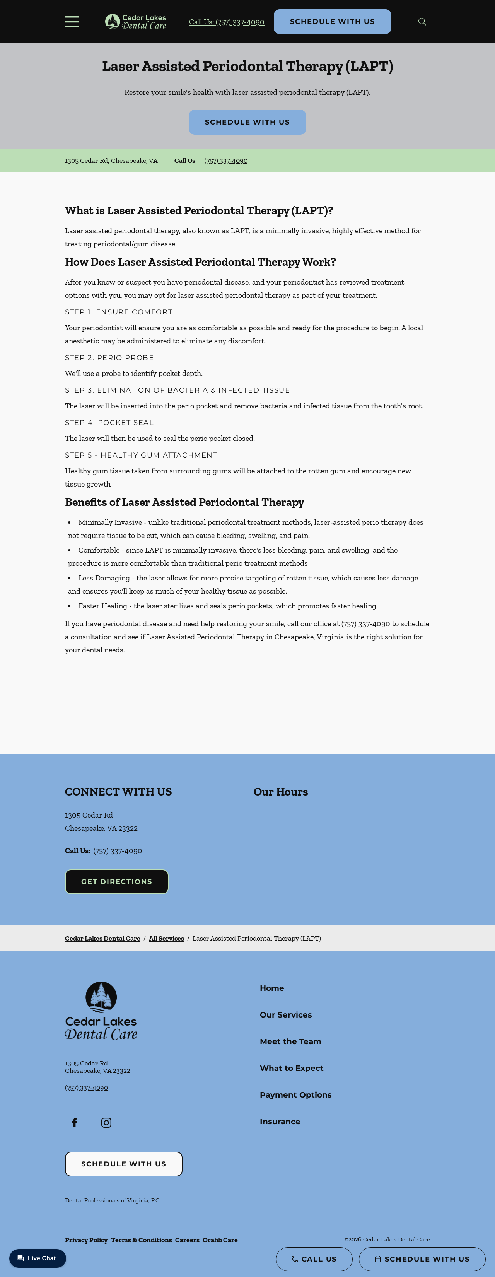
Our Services (286, 1014)
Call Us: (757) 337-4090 (227, 21)
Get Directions (116, 882)
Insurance (280, 1121)
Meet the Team (290, 1041)
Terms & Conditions (141, 1240)
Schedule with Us (332, 21)
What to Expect (292, 1068)
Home (272, 988)
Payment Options (296, 1094)
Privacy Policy (86, 1240)
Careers (187, 1240)
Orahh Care (220, 1240)
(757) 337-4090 (226, 160)
